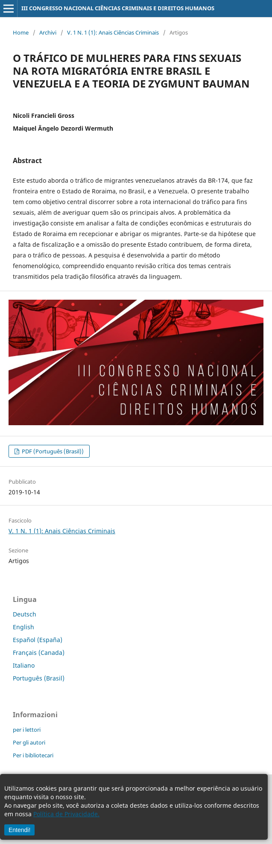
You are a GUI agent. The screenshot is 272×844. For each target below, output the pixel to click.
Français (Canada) (38, 652)
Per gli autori (29, 742)
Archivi (47, 32)
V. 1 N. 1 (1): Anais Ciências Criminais (113, 32)
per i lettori (27, 729)
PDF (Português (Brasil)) (52, 451)
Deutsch (24, 614)
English (23, 627)
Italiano (24, 665)
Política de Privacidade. (66, 814)
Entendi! (19, 829)
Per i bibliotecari (33, 755)
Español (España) (37, 640)
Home (21, 32)
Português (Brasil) (38, 678)
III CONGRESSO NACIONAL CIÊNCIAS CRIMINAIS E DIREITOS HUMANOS (117, 8)
